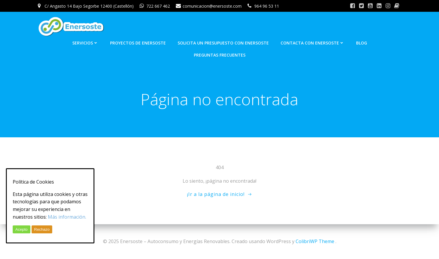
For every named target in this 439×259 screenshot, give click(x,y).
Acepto (21, 229)
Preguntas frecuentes (219, 55)
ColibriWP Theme (315, 241)
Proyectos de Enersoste (138, 43)
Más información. (67, 217)
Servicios (85, 43)
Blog (361, 43)
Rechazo (42, 229)
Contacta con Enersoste (312, 43)
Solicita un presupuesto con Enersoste (223, 43)
